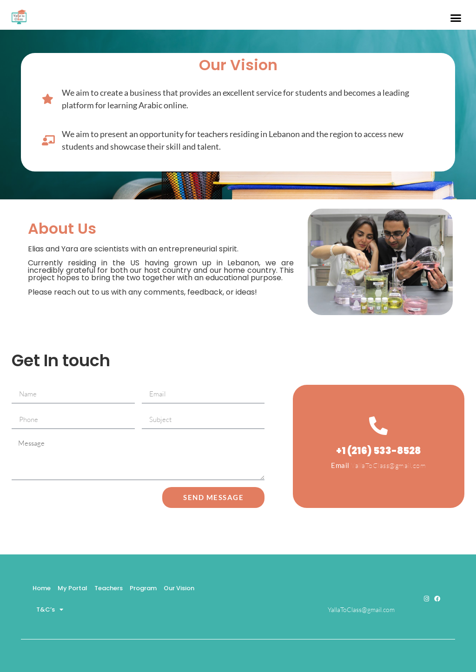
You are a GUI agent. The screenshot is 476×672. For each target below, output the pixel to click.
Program (143, 588)
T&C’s (49, 609)
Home (42, 588)
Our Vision (179, 588)
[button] (455, 18)
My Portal (72, 588)
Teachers (108, 588)
